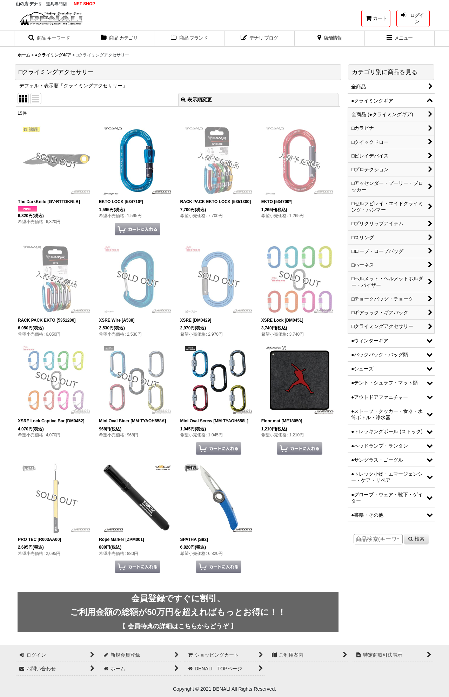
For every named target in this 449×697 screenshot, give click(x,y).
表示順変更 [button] (196, 99)
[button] (49, 38)
